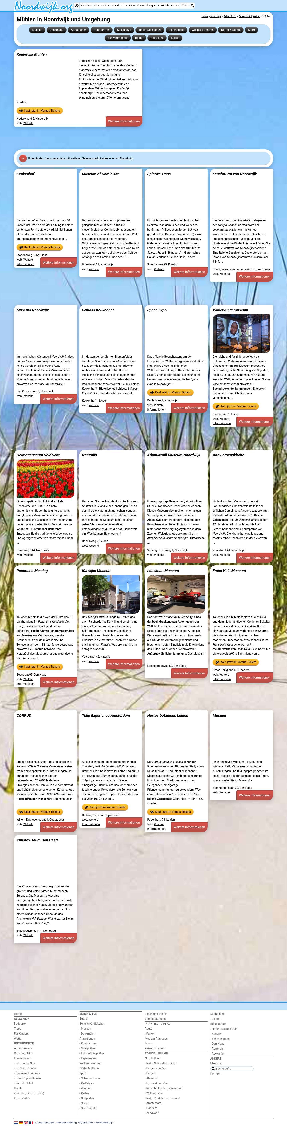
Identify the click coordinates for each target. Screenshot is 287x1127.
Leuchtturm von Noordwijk (235, 174)
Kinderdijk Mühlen (32, 54)
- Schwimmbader (90, 1078)
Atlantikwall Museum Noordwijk (173, 455)
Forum (149, 1043)
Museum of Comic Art (100, 174)
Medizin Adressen (156, 1038)
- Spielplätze (87, 1048)
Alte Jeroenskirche (228, 455)
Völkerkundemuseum (230, 310)
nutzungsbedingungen (45, 1122)
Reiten (139, 38)
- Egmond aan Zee (156, 1083)
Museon (219, 715)
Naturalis (89, 455)
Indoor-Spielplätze (149, 30)
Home (18, 1014)
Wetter (185, 5)
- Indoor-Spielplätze (92, 1053)
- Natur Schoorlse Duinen (161, 1063)
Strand (115, 5)
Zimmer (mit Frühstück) (29, 1093)
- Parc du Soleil (23, 1083)
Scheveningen (25, 644)
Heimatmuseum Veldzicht (38, 455)
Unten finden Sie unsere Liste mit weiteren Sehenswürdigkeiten (68, 158)
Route (148, 1028)
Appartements (23, 1048)
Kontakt (215, 1073)
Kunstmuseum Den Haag (37, 840)
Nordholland (152, 1058)
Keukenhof (25, 174)
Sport (251, 30)
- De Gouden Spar (25, 1063)
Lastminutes (22, 1098)
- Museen (85, 1028)
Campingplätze (23, 1053)
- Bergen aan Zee (155, 1068)
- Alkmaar (151, 1078)
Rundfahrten (102, 30)
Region (175, 5)
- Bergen (150, 1073)
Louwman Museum (163, 570)
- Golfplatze (87, 1098)
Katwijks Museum (97, 570)
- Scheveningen (220, 1039)
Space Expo (157, 310)
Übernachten (101, 5)
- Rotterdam (217, 1048)
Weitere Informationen (124, 121)
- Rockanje (217, 1053)
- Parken (150, 1033)
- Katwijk (215, 1034)
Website (28, 123)
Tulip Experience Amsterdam (106, 715)
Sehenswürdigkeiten (92, 1023)
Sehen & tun (128, 5)
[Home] (76, 6)
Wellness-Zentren (203, 30)
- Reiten (84, 1093)
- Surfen (84, 1103)
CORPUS (24, 715)
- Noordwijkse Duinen (27, 1078)
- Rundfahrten (88, 1043)
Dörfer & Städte (231, 30)
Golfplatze (156, 38)
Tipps (17, 1028)
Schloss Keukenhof (98, 310)
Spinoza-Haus (159, 174)
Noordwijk (86, 5)
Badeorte (20, 1023)
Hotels (18, 1088)
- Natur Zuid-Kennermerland (162, 1098)
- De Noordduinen (25, 1068)
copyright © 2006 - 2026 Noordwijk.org (95, 1122)
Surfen (175, 38)
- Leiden (215, 1019)
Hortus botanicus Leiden (167, 715)
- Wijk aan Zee (154, 1093)
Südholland (217, 1014)
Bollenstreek (218, 1024)
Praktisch (163, 5)
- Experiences (88, 1058)
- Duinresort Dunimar (27, 1073)
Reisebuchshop (154, 1048)
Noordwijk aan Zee (118, 220)
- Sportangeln (88, 1108)
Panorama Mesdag (32, 570)
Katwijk (112, 621)
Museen (37, 30)
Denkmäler (56, 30)
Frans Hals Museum (229, 570)
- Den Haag (217, 1043)
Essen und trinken (156, 1014)
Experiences (176, 30)
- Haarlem (151, 1108)
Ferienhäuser (22, 1058)
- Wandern (86, 1088)
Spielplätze (124, 30)
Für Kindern (21, 1033)
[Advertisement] (133, 138)
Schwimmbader (118, 38)
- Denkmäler (87, 1033)
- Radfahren (87, 1083)
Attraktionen (78, 30)
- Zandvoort (152, 1113)
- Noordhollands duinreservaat (164, 1088)
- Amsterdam (153, 1103)
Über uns (216, 1063)
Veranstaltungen (146, 5)
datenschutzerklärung (66, 1122)
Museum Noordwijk (33, 310)
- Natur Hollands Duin (224, 1029)
